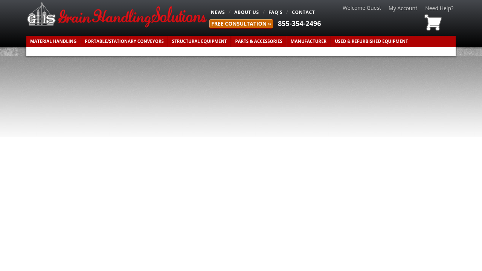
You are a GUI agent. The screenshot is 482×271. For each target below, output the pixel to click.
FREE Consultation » (241, 23)
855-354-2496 (299, 23)
